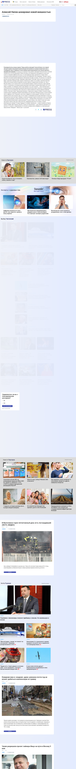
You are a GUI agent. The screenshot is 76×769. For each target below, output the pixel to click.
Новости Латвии (31, 1)
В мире (15, 2)
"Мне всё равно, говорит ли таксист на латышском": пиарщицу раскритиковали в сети (11, 482)
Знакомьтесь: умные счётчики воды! (38, 165)
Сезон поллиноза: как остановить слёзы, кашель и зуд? (12, 166)
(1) (15, 484)
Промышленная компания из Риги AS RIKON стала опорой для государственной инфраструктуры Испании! (61, 388)
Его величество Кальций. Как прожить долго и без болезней (36, 387)
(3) (18, 495)
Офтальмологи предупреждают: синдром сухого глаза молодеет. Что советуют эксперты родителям (37, 186)
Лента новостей (23, 1)
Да (4, 309)
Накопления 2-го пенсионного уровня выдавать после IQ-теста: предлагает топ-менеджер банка (38, 482)
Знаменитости (5, 16)
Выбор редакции (41, 1)
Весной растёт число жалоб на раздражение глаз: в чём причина (61, 185)
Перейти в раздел (70, 159)
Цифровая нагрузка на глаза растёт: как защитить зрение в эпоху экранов (12, 186)
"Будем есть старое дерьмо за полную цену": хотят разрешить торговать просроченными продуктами (11, 494)
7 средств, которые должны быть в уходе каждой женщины (13, 387)
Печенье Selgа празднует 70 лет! (61, 165)
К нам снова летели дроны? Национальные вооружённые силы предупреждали (37, 494)
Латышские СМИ (50, 1)
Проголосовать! (7, 314)
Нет (4, 311)
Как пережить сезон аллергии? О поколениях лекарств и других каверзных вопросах (61, 375)
